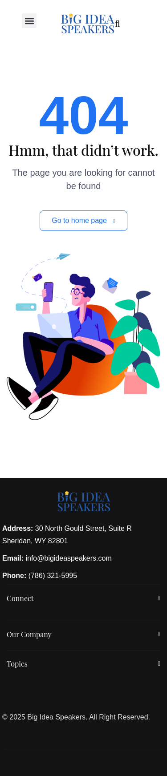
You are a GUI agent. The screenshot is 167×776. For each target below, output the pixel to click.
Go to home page (83, 220)
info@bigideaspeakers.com (68, 558)
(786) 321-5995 (53, 575)
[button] (29, 20)
